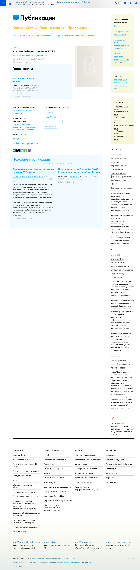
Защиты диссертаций (84, 473)
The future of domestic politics (24, 80)
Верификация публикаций (23, 36)
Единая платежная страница (25, 527)
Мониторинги (81, 464)
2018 (125, 85)
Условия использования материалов (60, 558)
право (116, 59)
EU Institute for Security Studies (31, 56)
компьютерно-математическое (120, 49)
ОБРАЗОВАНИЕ (51, 450)
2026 (116, 80)
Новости (116, 149)
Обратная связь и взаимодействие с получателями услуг (52, 507)
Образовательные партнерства (58, 500)
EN (119, 3)
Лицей (46, 455)
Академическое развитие (86, 477)
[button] (41, 163)
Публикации (38, 17)
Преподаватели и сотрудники (26, 471)
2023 (116, 82)
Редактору (130, 558)
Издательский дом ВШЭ (116, 459)
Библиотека (111, 455)
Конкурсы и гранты (83, 482)
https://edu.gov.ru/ (52, 542)
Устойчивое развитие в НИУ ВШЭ (25, 465)
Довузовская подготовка (55, 459)
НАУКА (78, 450)
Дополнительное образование (57, 487)
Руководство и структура (24, 459)
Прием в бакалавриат (53, 468)
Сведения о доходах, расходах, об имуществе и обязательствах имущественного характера (25, 505)
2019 (120, 85)
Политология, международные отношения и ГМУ (24, 112)
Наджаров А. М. (27, 176)
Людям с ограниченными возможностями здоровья (24, 521)
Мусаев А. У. (74, 176)
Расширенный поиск (44, 36)
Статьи (31, 27)
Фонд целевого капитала (24, 491)
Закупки (16, 480)
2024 (125, 80)
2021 (125, 82)
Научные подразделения (85, 455)
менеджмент (119, 56)
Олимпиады (49, 464)
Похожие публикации (31, 159)
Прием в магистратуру (54, 477)
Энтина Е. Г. (17, 176)
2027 (125, 76)
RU (116, 3)
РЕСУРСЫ (111, 450)
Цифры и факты (19, 455)
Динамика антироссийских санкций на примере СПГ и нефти (33, 171)
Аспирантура (49, 482)
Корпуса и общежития (22, 475)
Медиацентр (111, 473)
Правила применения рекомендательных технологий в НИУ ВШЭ (65, 562)
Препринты (77, 27)
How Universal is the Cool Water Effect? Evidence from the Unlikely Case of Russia (79, 171)
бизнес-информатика (119, 27)
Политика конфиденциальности (25, 562)
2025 (120, 80)
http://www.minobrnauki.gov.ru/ (26, 542)
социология (124, 59)
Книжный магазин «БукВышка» (119, 464)
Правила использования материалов (70, 36)
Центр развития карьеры (55, 491)
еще (115, 88)
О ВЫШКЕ (18, 450)
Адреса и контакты (37, 558)
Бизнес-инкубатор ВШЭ (54, 496)
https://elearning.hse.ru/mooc (119, 542)
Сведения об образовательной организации (26, 514)
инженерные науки (121, 45)
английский (23, 135)
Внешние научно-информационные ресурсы (86, 488)
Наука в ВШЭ (92, 36)
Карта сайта (17, 566)
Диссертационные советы (86, 468)
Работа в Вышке (19, 531)
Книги (18, 27)
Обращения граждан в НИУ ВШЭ (25, 486)
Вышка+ (47, 473)
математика (118, 53)
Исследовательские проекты (88, 459)
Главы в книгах (52, 27)
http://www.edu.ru (83, 542)
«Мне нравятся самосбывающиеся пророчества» (120, 364)
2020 (116, 85)
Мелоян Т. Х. (39, 176)
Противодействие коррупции (26, 496)
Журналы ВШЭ (112, 477)
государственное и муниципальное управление (122, 34)
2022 (120, 82)
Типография (111, 468)
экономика (118, 62)
